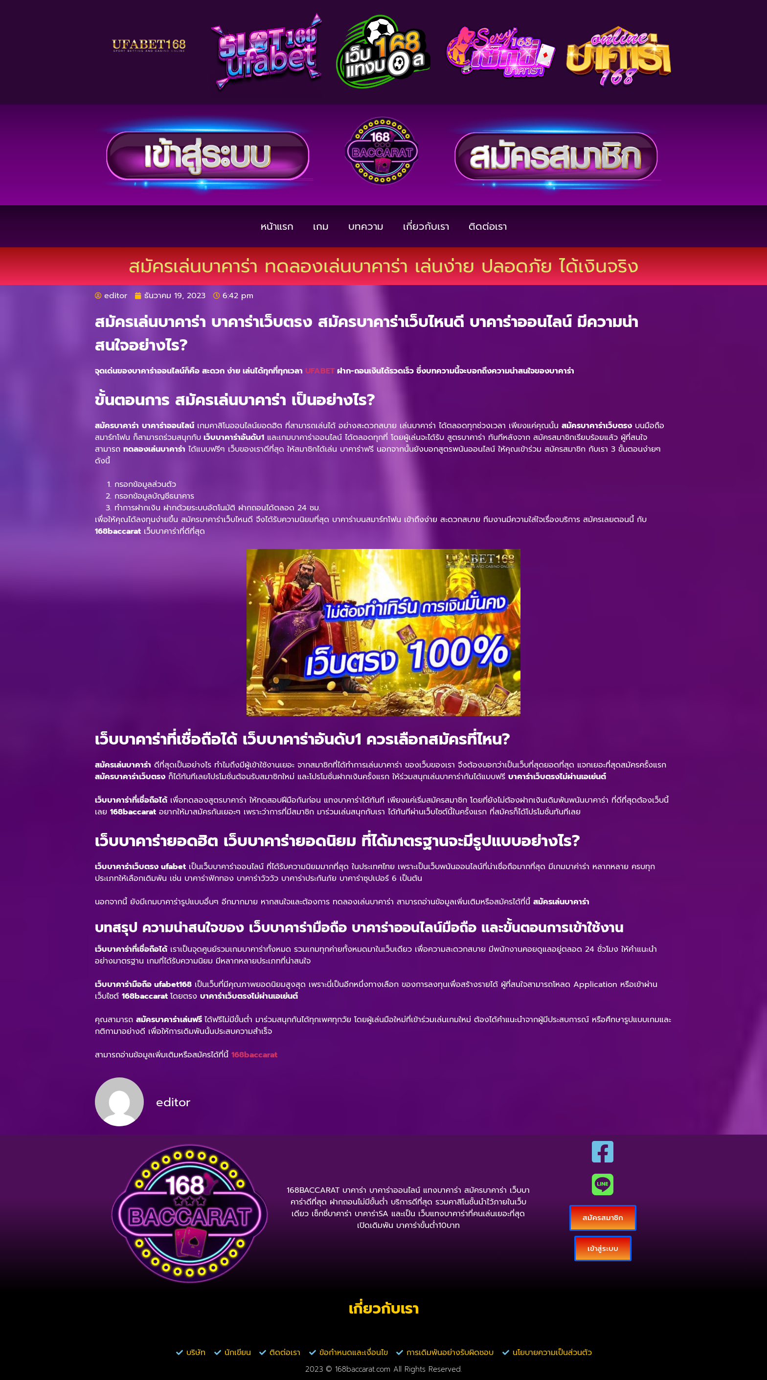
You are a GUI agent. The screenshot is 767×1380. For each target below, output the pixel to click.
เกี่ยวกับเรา (426, 226)
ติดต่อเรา (488, 226)
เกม (321, 226)
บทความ (366, 226)
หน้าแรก (277, 226)
